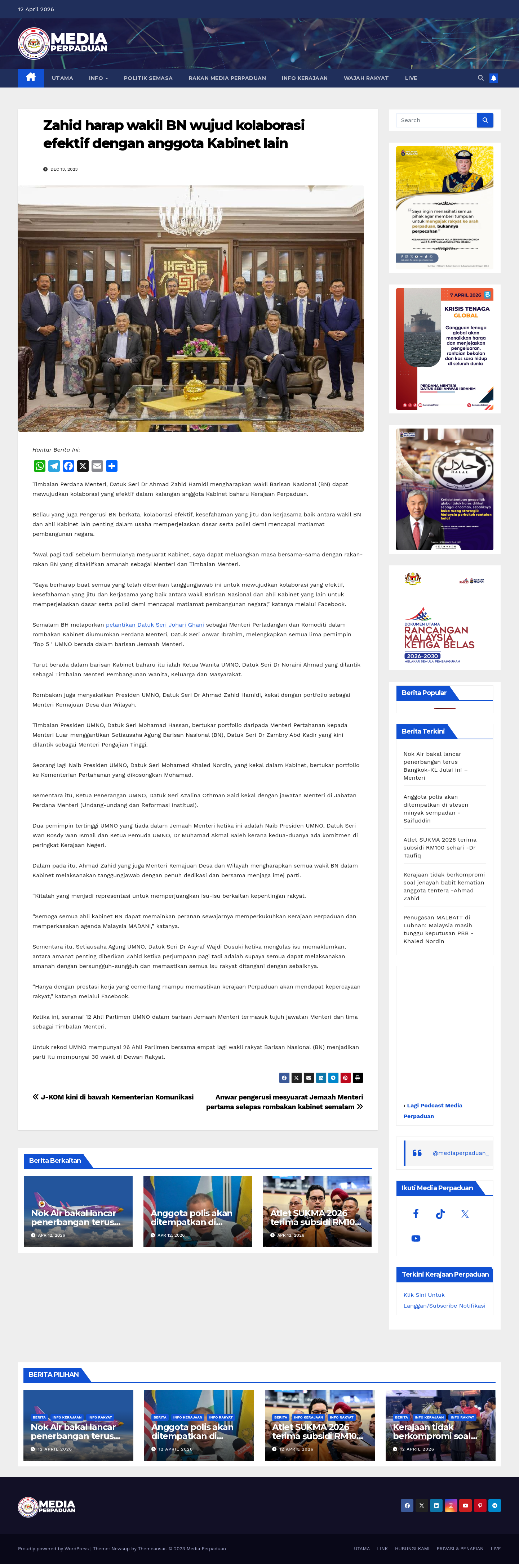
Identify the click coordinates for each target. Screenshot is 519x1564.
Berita (39, 1417)
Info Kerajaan (67, 1417)
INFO (97, 78)
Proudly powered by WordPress (54, 1548)
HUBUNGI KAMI (412, 1548)
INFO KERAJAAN (305, 78)
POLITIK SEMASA (148, 78)
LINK (382, 1548)
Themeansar (152, 1548)
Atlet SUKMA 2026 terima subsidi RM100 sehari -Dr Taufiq (315, 1222)
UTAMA (63, 78)
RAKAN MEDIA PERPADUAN (227, 78)
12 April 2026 (55, 1449)
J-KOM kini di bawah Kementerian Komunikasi (113, 1097)
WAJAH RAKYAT (366, 78)
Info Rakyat (100, 1417)
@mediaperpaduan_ (461, 1153)
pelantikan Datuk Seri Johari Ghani (155, 624)
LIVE (411, 78)
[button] (481, 78)
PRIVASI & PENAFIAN (460, 1548)
